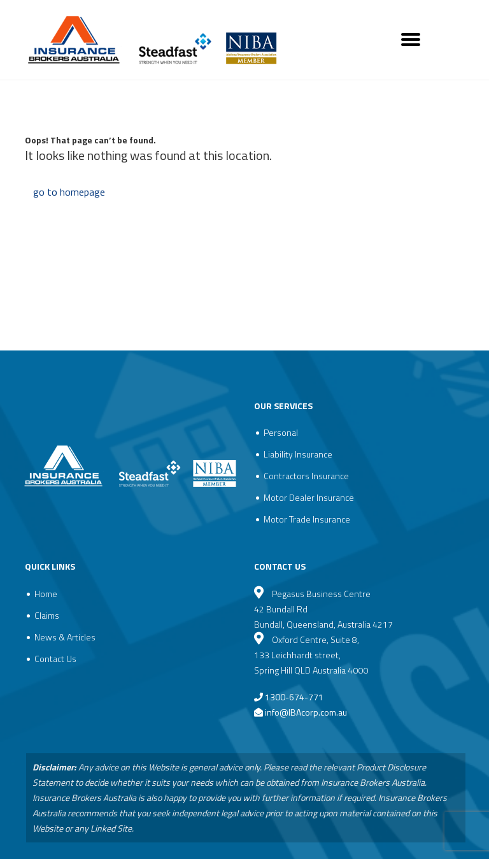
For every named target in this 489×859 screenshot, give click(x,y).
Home (45, 593)
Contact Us (55, 658)
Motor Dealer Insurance (309, 497)
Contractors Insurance (306, 475)
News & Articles (65, 637)
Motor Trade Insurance (307, 519)
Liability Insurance (298, 454)
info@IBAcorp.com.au (306, 712)
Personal (281, 432)
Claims (46, 615)
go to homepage (69, 191)
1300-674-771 (288, 697)
